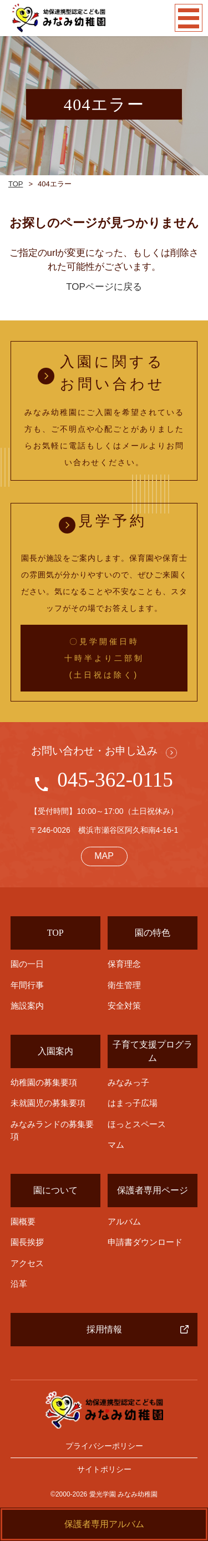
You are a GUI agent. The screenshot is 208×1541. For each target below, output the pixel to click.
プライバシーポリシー (104, 1445)
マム (116, 1144)
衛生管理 (124, 985)
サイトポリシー (104, 1469)
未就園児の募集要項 (48, 1103)
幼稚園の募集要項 (44, 1082)
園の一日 (27, 964)
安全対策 (124, 1005)
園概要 (23, 1221)
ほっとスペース (137, 1124)
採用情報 (104, 1329)
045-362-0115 (115, 779)
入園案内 (55, 1051)
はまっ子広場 (133, 1103)
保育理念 (124, 964)
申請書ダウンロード (145, 1242)
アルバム (124, 1221)
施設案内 (27, 1005)
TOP (15, 184)
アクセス (27, 1263)
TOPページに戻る (104, 286)
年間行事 (27, 985)
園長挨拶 (27, 1242)
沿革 (19, 1283)
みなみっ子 (128, 1082)
